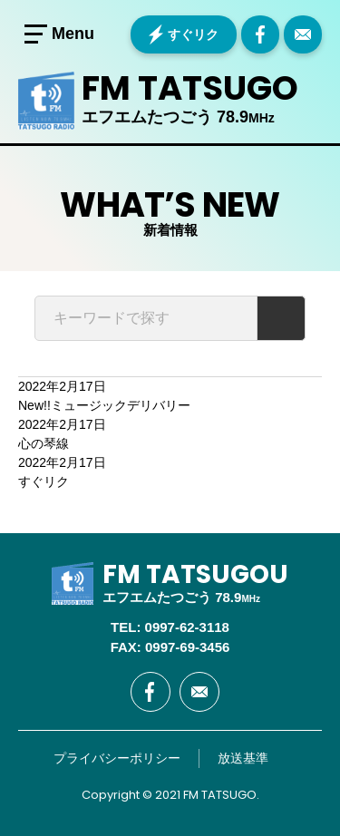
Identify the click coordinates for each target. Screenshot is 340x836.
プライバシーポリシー (116, 758)
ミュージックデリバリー (104, 405)
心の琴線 (43, 443)
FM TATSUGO (190, 88)
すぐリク (193, 34)
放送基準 (243, 758)
